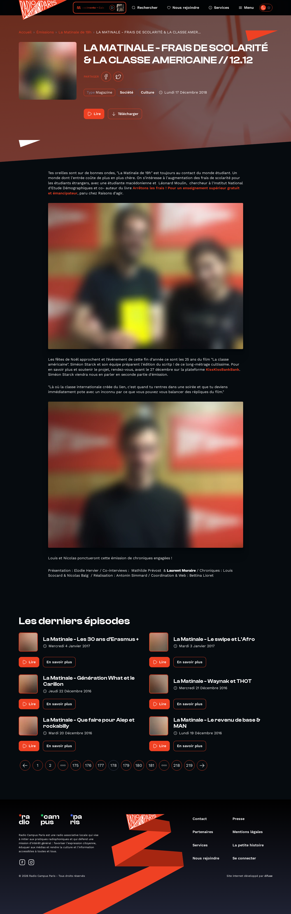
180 (138, 765)
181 (151, 765)
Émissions (45, 32)
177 (101, 765)
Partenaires (205, 832)
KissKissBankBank (222, 369)
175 (75, 765)
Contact (202, 819)
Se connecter (247, 858)
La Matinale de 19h (74, 32)
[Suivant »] (202, 765)
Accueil (25, 32)
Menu (246, 7)
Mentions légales (250, 832)
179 (126, 765)
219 (189, 765)
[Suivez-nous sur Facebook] (22, 863)
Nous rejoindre (183, 7)
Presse (241, 819)
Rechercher (145, 7)
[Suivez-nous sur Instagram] (31, 863)
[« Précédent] (25, 765)
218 (176, 765)
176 (88, 765)
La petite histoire (250, 845)
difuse (268, 875)
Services (219, 7)
